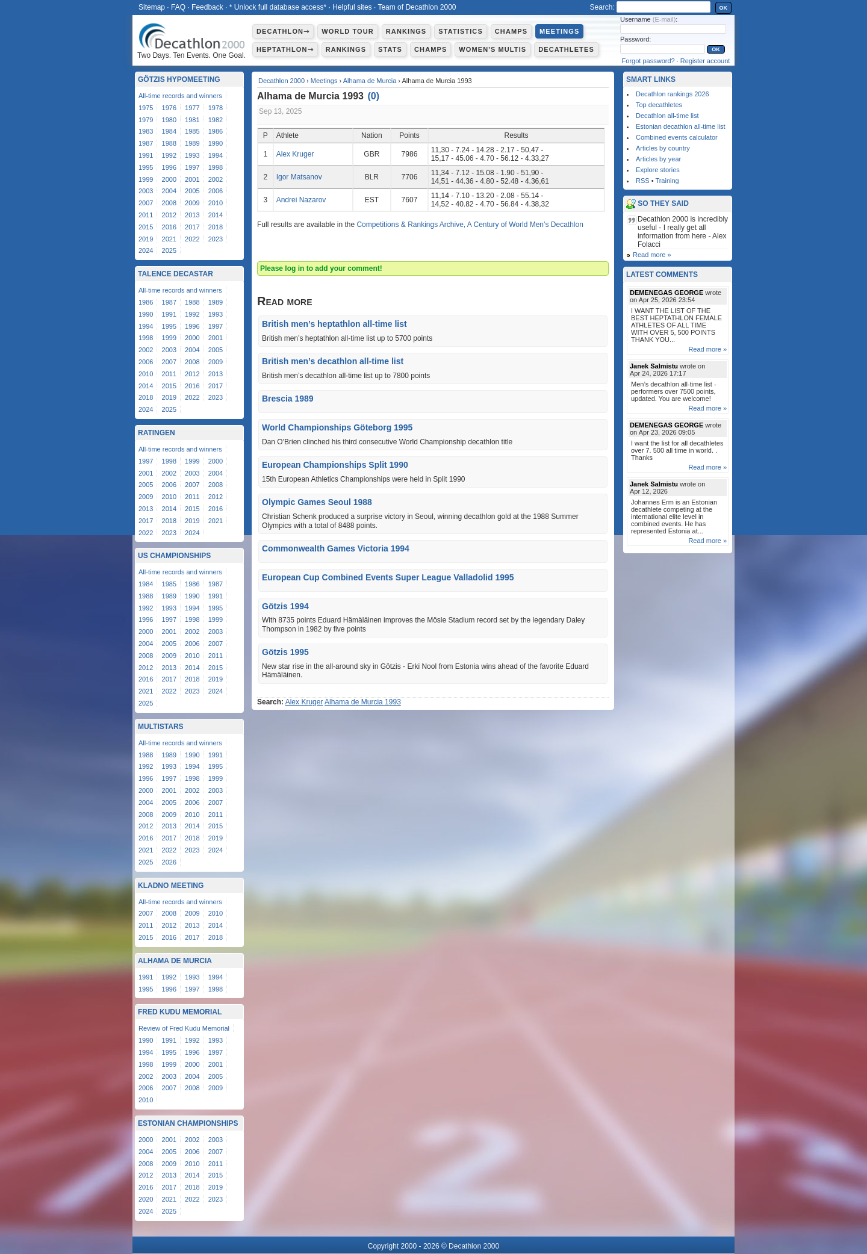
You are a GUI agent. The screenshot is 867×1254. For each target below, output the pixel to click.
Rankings (406, 31)
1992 (169, 155)
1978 (215, 107)
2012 (169, 215)
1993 (192, 155)
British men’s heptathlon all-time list (334, 324)
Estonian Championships (188, 1123)
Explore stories (658, 169)
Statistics (460, 31)
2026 (169, 862)
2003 (145, 190)
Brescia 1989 (288, 398)
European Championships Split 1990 (335, 465)
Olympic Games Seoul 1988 (317, 502)
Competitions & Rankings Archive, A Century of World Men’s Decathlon (469, 224)
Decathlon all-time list (667, 115)
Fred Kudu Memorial (180, 1012)
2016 (169, 227)
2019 (145, 239)
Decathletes (566, 49)
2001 (192, 179)
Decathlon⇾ (282, 31)
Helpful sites (351, 7)
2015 (145, 227)
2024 (145, 250)
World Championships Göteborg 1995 (337, 427)
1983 (145, 131)
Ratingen (156, 433)
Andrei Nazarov (301, 200)
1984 (169, 131)
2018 (215, 227)
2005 (192, 190)
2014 (215, 215)
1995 (145, 167)
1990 (215, 143)
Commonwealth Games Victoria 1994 (335, 548)
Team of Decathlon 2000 (417, 7)
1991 (145, 155)
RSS (643, 180)
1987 (145, 143)
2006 (215, 190)
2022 (192, 239)
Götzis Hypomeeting (179, 79)
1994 (215, 155)
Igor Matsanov (299, 177)
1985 (192, 131)
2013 (192, 215)
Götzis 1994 (285, 606)
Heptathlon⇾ (285, 49)
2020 (145, 1199)
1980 (169, 119)
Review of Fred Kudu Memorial (183, 1028)
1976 (169, 107)
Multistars (161, 726)
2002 (215, 179)
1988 (169, 143)
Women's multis (492, 49)
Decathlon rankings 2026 (672, 94)
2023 (215, 239)
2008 (169, 202)
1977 (192, 107)
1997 (192, 167)
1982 (215, 119)
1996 (169, 167)
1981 (192, 119)
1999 (145, 179)
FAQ (178, 7)
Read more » (652, 254)
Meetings (559, 31)
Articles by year (658, 159)
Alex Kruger (295, 154)
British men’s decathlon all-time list (332, 361)
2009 (192, 202)
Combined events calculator (677, 137)
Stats (390, 49)
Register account (705, 60)
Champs (511, 31)
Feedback (207, 7)
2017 (192, 227)
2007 (145, 202)
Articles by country (663, 148)
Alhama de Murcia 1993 (363, 702)
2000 (169, 179)
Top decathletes (659, 104)
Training (667, 180)
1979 (145, 119)
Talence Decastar (175, 274)
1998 (215, 167)
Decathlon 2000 (281, 80)
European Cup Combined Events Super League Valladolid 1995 (388, 577)
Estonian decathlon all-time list (681, 126)
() (373, 96)
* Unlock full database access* (277, 7)
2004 (169, 190)
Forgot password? (648, 60)
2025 (169, 250)
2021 (169, 239)
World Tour (348, 31)
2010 (215, 202)
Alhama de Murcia (370, 80)
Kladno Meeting (171, 885)
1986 (215, 131)
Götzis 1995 (285, 652)
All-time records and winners (180, 95)
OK (723, 8)
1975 (145, 107)
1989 (192, 143)
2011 (145, 215)
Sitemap (151, 7)
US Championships (174, 555)
